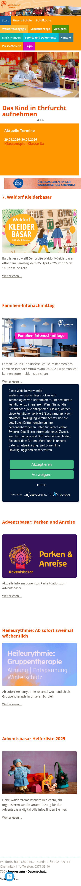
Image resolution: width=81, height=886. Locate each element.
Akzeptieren (41, 464)
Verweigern (41, 474)
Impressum (16, 871)
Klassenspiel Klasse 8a (24, 144)
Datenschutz (37, 871)
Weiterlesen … (12, 276)
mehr (41, 484)
